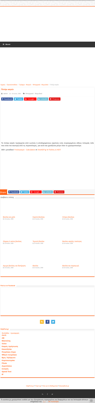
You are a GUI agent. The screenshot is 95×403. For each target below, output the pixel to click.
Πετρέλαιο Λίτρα (9, 352)
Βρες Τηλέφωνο (8, 358)
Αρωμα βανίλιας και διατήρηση (14, 266)
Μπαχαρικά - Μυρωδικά (40, 85)
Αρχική (2, 85)
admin (5, 93)
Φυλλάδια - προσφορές (10, 333)
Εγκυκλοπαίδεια (12, 85)
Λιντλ (4, 335)
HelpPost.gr (30, 386)
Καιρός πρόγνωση (10, 346)
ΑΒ (3, 338)
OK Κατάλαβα (53, 402)
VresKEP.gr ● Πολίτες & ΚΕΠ (49, 150)
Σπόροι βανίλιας (68, 217)
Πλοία (4, 363)
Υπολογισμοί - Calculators (24, 150)
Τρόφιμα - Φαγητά (25, 85)
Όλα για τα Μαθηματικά (50, 386)
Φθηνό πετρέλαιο (9, 355)
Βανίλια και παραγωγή (70, 266)
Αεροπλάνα (7, 366)
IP (2, 374)
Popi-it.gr (38, 386)
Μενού (6, 44)
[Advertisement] (47, 24)
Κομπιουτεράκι (8, 360)
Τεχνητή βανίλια (38, 241)
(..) (44, 402)
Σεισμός (5, 369)
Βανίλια (35, 266)
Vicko (4, 344)
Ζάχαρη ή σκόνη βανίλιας (12, 241)
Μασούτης (6, 341)
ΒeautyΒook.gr (64, 386)
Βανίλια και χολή (9, 217)
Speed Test (6, 372)
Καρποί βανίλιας (39, 217)
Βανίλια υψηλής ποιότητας (72, 241)
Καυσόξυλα (7, 349)
